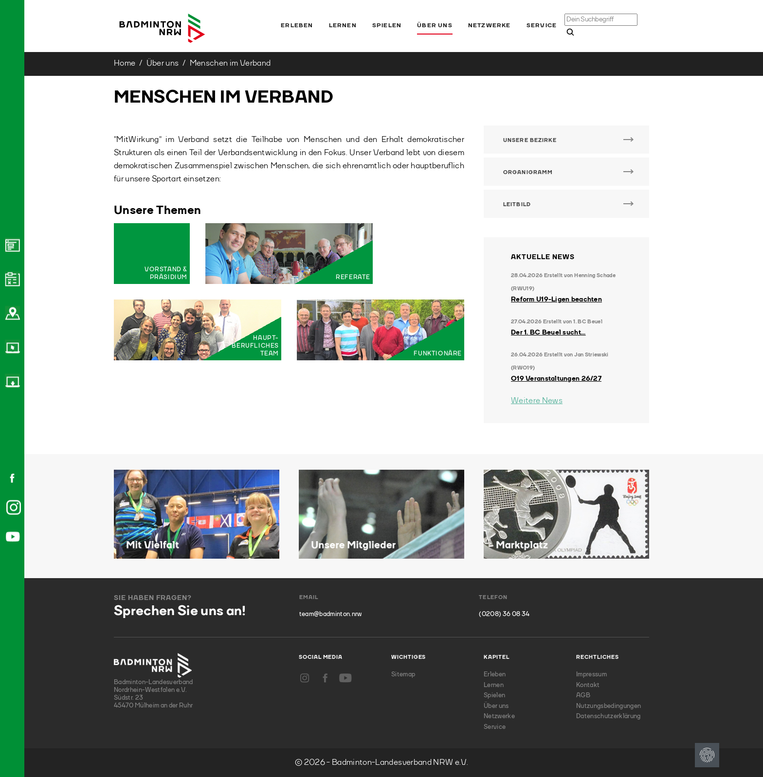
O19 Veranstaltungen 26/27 (556, 378)
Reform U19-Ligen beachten (556, 299)
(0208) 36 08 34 (504, 614)
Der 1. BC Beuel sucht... (548, 332)
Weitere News (537, 401)
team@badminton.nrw (330, 614)
